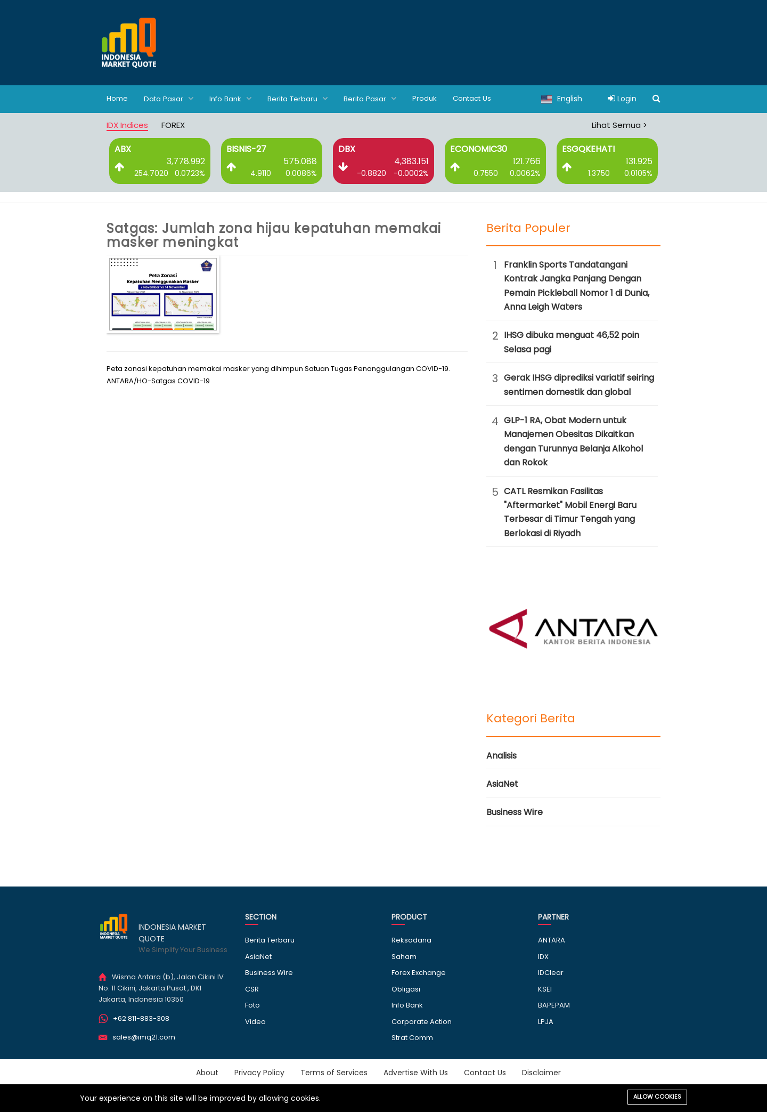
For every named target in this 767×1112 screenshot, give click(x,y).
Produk (432, 98)
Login (622, 98)
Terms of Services (334, 1072)
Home (118, 98)
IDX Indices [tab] (127, 124)
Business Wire (514, 811)
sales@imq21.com (143, 1037)
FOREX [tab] (173, 124)
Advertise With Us (416, 1072)
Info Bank (233, 98)
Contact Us (482, 98)
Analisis (501, 755)
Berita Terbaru (303, 98)
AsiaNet (502, 783)
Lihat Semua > (619, 124)
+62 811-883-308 (141, 1018)
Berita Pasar (377, 98)
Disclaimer (541, 1072)
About (207, 1072)
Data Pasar (170, 98)
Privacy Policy (259, 1072)
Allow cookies (657, 1096)
